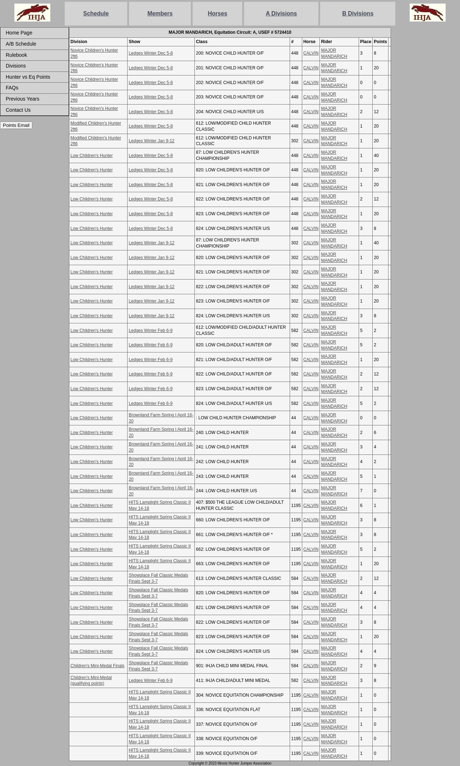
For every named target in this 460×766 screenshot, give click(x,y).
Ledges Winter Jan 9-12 (151, 140)
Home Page (19, 33)
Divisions (16, 66)
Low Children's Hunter (91, 155)
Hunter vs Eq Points (28, 77)
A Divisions (281, 13)
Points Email (16, 125)
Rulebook (16, 55)
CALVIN (310, 53)
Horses (217, 13)
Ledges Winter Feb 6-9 (150, 330)
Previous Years (22, 99)
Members (159, 13)
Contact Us (18, 110)
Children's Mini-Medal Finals (97, 665)
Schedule (96, 13)
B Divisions (357, 13)
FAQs (12, 88)
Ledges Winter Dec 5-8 (151, 53)
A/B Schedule (21, 44)
